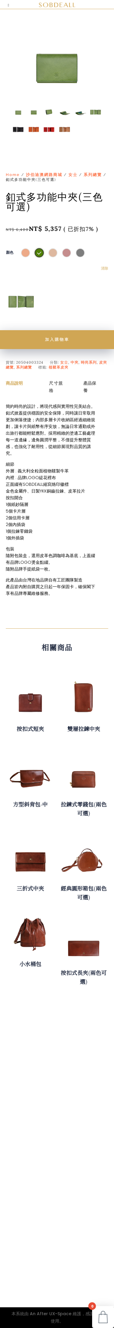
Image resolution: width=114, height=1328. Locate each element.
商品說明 (14, 383)
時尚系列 (89, 362)
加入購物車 (57, 339)
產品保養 (89, 387)
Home (13, 174)
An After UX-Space (50, 1314)
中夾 (74, 362)
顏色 (9, 252)
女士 (73, 174)
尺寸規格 (56, 387)
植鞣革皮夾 (58, 367)
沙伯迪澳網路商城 (44, 174)
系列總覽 (93, 174)
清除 (104, 268)
